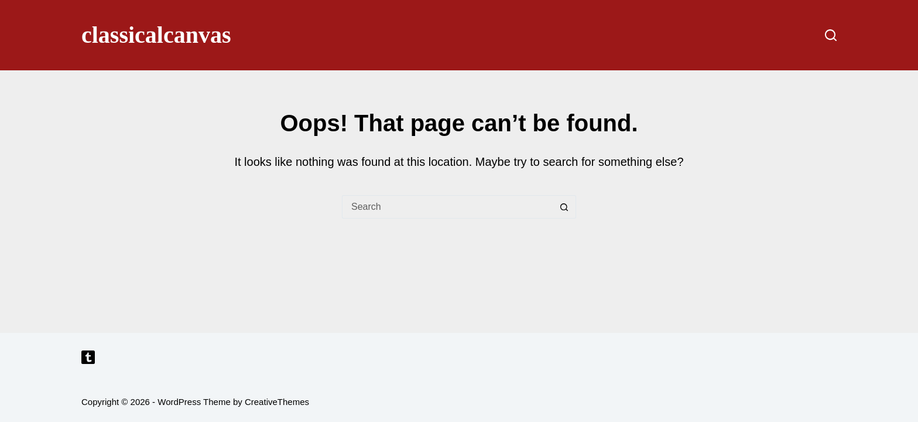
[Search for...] (447, 207)
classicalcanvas (156, 35)
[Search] (831, 35)
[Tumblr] (88, 357)
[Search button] (564, 207)
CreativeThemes (277, 402)
